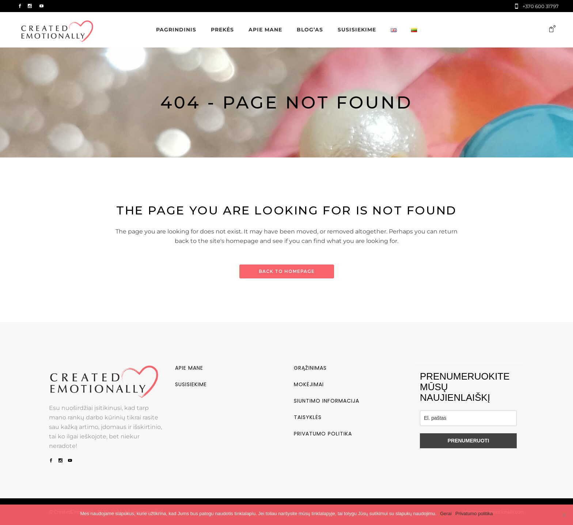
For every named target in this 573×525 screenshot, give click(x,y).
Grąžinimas (310, 368)
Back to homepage (287, 271)
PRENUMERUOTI (468, 441)
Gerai (446, 513)
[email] (468, 418)
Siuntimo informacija (326, 400)
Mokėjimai (309, 384)
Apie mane (189, 368)
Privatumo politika (323, 433)
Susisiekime (191, 384)
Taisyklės (308, 417)
